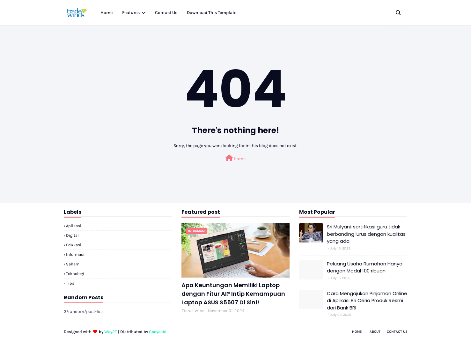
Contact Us (397, 332)
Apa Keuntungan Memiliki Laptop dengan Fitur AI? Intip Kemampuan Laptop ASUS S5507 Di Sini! (233, 293)
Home (235, 158)
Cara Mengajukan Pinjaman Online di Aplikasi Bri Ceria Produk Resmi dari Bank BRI (367, 300)
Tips (70, 283)
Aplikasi (73, 225)
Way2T (110, 331)
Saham (72, 264)
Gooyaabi (157, 331)
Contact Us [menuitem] (166, 12)
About (375, 332)
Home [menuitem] (106, 12)
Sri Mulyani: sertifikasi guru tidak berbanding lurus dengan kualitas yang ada (366, 233)
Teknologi (75, 273)
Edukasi (73, 244)
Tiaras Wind (193, 310)
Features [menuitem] (131, 12)
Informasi (75, 254)
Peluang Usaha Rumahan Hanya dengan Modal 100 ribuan (364, 267)
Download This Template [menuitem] (211, 12)
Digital (72, 235)
